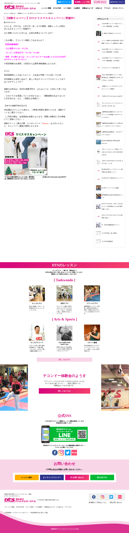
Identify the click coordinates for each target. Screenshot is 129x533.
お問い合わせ (100, 2)
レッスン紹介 (26, 477)
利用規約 (8, 512)
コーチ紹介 (67, 8)
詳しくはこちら (64, 391)
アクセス (107, 8)
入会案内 (76, 8)
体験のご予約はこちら (98, 502)
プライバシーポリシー (21, 512)
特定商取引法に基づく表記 (39, 512)
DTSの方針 (57, 8)
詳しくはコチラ (64, 359)
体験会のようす (87, 8)
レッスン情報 (46, 8)
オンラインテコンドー (52, 477)
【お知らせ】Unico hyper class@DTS (53, 177)
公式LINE (102, 477)
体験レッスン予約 (82, 2)
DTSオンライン (117, 2)
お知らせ (99, 8)
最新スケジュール (64, 2)
